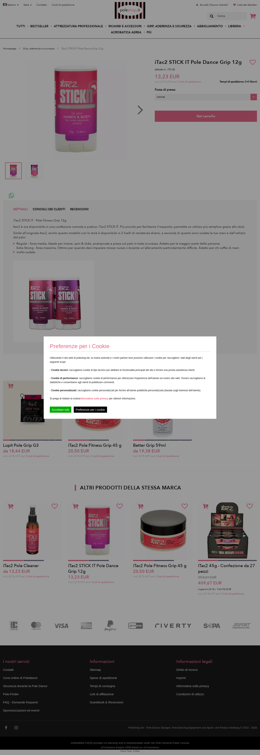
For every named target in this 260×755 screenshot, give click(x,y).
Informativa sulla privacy (94, 398)
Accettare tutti (60, 409)
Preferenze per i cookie (90, 409)
